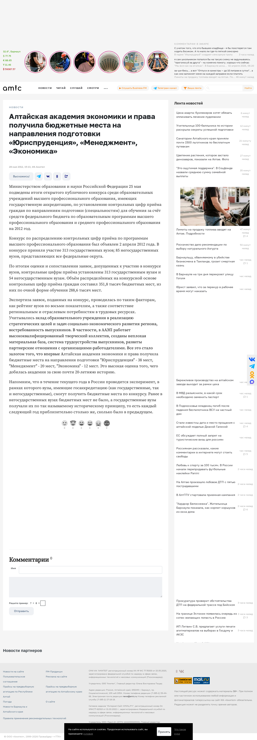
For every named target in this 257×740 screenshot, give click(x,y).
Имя (13, 568)
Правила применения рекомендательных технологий (34, 718)
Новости (45, 87)
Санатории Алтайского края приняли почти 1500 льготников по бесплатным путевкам (203, 142)
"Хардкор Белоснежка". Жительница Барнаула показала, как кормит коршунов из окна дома (205, 507)
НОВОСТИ (16, 107)
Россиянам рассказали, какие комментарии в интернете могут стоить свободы (204, 452)
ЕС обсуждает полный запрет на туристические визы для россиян (199, 437)
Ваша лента (192, 88)
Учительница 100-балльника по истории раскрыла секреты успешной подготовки (205, 127)
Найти (248, 87)
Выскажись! (21, 176)
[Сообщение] (85, 587)
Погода (7, 701)
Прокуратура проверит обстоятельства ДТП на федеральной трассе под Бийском (205, 602)
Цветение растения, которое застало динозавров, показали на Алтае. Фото (202, 157)
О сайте (50, 701)
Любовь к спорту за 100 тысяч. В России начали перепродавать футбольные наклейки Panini (204, 469)
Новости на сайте (13, 671)
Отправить (21, 611)
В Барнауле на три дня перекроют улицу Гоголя (205, 276)
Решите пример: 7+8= (24, 603)
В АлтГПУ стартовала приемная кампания (205, 494)
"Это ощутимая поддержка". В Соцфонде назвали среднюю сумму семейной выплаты (204, 172)
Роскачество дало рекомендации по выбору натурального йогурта (201, 246)
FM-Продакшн (54, 671)
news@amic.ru (130, 696)
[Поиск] (224, 88)
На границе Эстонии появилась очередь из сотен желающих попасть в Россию (206, 615)
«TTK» (57, 736)
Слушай (76, 87)
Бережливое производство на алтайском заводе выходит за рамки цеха (205, 382)
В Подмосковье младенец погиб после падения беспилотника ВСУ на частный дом (204, 409)
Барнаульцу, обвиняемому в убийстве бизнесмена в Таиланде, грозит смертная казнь (205, 261)
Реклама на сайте (56, 676)
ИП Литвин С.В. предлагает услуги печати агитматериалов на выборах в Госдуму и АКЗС (205, 630)
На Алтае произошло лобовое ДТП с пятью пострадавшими (205, 484)
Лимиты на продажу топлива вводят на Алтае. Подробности (203, 231)
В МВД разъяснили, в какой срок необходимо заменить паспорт (199, 395)
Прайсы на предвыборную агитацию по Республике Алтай (18, 691)
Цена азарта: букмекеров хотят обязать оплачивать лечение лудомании (204, 114)
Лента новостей (188, 103)
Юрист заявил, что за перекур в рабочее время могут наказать (204, 289)
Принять (164, 731)
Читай (60, 87)
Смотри (93, 87)
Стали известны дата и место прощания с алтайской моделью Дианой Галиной (205, 424)
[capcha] (42, 603)
